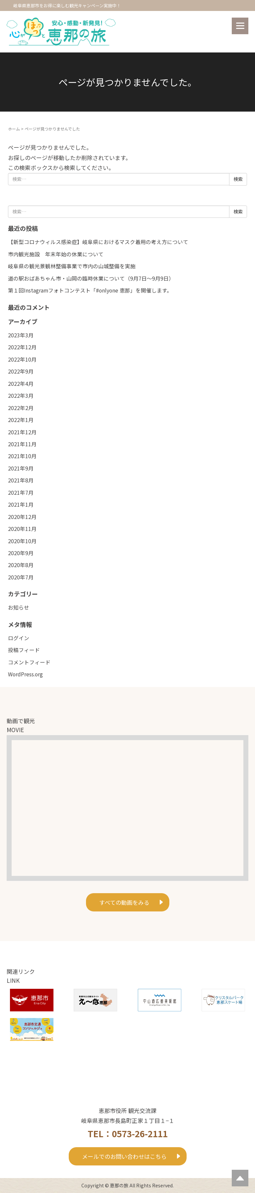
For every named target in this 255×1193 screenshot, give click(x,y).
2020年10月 (22, 541)
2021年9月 (21, 468)
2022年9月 (21, 371)
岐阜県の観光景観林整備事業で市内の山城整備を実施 (71, 266)
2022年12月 (22, 347)
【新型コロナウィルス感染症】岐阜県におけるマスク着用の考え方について (98, 242)
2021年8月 (21, 480)
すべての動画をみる (124, 902)
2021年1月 (21, 504)
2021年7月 (21, 492)
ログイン (18, 638)
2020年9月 (21, 553)
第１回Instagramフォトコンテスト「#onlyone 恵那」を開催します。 (90, 290)
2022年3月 (21, 395)
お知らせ (18, 607)
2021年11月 (22, 444)
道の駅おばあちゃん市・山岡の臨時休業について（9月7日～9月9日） (91, 278)
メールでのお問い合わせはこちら (124, 1156)
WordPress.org (25, 674)
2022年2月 (21, 408)
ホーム (14, 128)
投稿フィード (24, 650)
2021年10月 (22, 456)
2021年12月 (22, 432)
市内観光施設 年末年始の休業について (56, 254)
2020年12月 (22, 517)
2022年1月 (21, 420)
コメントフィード (29, 662)
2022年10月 (22, 359)
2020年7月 (21, 577)
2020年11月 (22, 529)
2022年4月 (21, 383)
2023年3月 (21, 335)
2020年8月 (21, 565)
